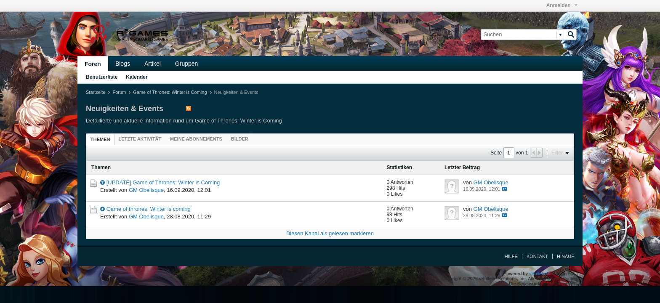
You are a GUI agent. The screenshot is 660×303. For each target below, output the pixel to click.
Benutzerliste (101, 77)
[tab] (100, 139)
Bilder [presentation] (239, 138)
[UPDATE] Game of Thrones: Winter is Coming (163, 182)
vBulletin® (539, 273)
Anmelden (562, 5)
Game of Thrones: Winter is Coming (170, 92)
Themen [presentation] (100, 139)
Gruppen (186, 63)
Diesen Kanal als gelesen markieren (330, 233)
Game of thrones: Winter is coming (148, 209)
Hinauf (565, 256)
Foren (93, 64)
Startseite (95, 92)
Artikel (152, 63)
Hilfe (511, 256)
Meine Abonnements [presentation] (196, 138)
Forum (119, 92)
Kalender (136, 77)
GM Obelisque (146, 190)
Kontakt (537, 256)
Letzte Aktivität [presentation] (139, 138)
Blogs (122, 63)
